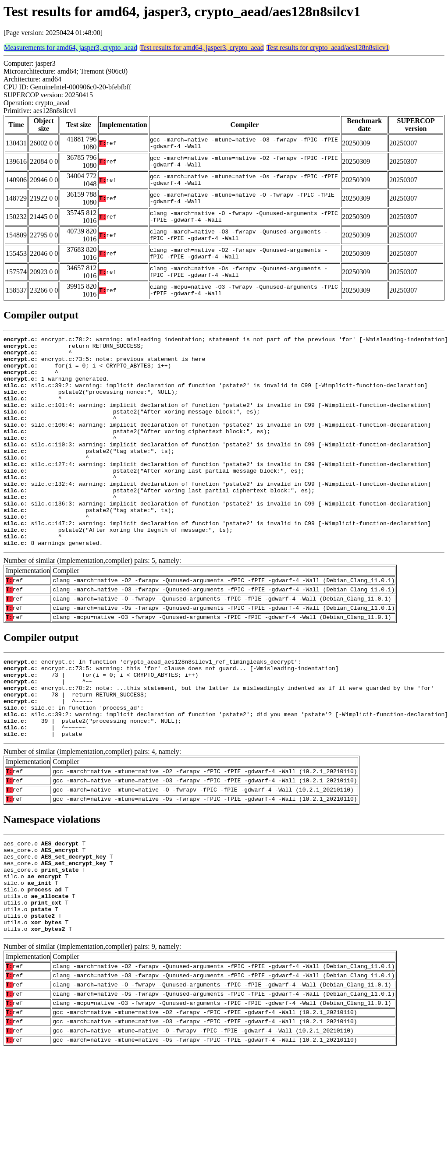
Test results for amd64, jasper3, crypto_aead (202, 47)
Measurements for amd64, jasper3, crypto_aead (70, 47)
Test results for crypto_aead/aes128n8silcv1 (328, 47)
